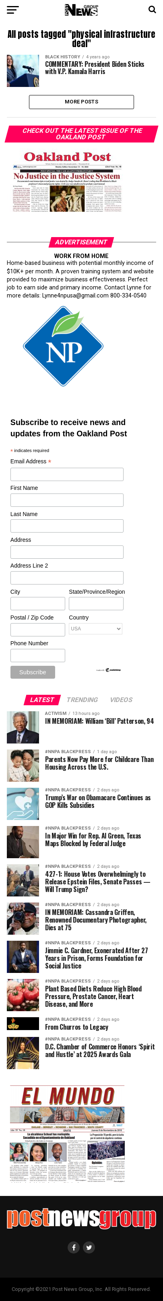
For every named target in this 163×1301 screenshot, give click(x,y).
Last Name (24, 514)
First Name (24, 488)
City (15, 592)
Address (20, 540)
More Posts (81, 102)
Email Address (31, 462)
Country (79, 617)
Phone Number (29, 643)
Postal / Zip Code (32, 617)
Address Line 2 (29, 565)
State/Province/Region (96, 592)
